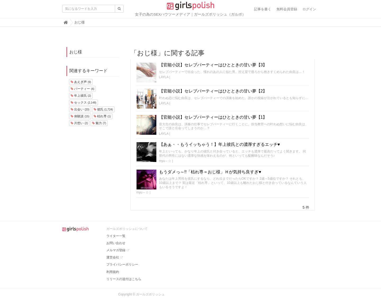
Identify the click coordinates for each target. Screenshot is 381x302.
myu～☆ (165, 161)
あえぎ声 (81, 82)
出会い (80, 109)
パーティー (82, 89)
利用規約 (112, 272)
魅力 (99, 123)
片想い (79, 123)
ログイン (309, 9)
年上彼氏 (81, 95)
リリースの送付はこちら (123, 279)
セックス (83, 102)
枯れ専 (102, 116)
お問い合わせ (115, 243)
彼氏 (103, 109)
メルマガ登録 (115, 250)
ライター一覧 (115, 236)
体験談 (80, 116)
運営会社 (112, 257)
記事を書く (262, 9)
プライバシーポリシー (122, 264)
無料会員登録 (286, 9)
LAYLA (164, 77)
